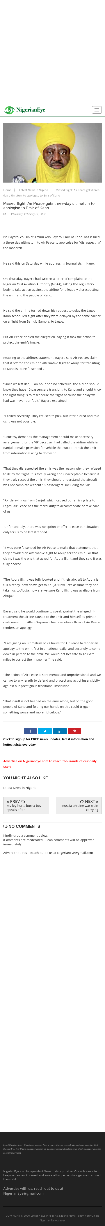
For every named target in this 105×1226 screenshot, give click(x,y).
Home (7, 190)
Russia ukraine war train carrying (80, 808)
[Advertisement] (52, 52)
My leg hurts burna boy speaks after (24, 808)
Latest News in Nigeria (34, 190)
